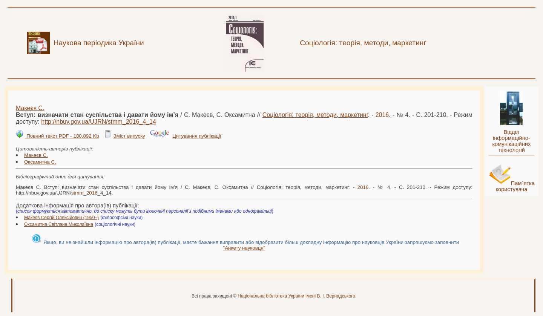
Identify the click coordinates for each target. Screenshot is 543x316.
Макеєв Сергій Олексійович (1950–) (61, 217)
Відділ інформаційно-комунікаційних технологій (511, 141)
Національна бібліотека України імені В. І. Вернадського (296, 296)
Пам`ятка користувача (515, 186)
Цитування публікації (196, 136)
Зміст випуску (129, 136)
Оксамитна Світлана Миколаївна (58, 224)
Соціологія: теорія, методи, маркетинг (315, 115)
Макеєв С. (30, 108)
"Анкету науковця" (244, 248)
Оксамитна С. (40, 162)
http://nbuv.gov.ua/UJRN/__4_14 (98, 121)
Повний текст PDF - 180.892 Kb (62, 136)
